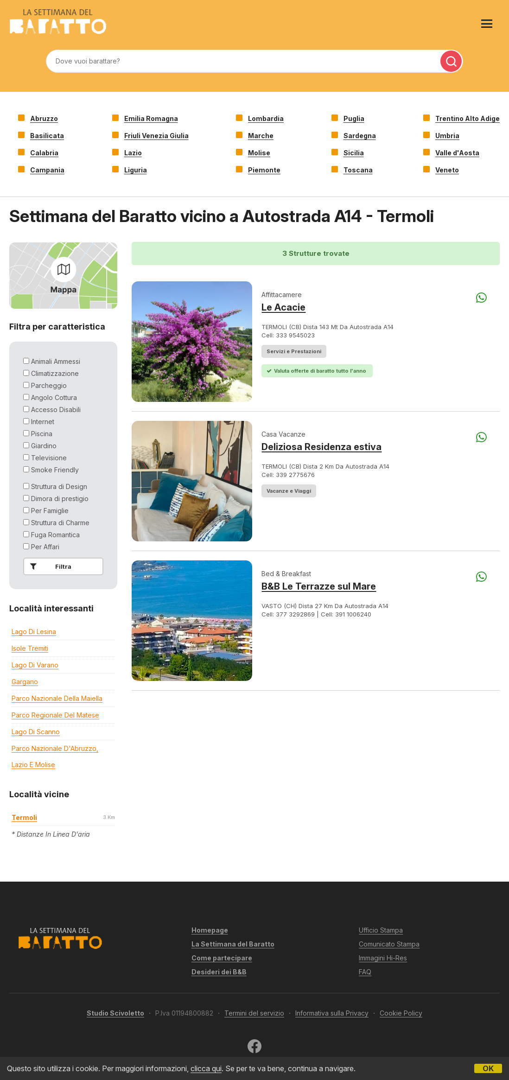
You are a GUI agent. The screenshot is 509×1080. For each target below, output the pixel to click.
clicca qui (206, 1068)
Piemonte (264, 170)
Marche (261, 136)
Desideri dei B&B (219, 972)
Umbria (447, 136)
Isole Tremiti (30, 648)
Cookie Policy (401, 1013)
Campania (47, 170)
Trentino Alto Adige (467, 118)
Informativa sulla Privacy (332, 1013)
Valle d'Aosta (457, 153)
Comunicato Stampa (389, 944)
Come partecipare (221, 958)
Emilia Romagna (151, 118)
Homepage (209, 930)
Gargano (25, 682)
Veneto (447, 170)
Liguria (135, 170)
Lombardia (266, 118)
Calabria (44, 153)
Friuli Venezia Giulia (156, 136)
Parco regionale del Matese (55, 715)
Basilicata (47, 136)
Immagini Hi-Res (383, 958)
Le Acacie (283, 307)
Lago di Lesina (34, 631)
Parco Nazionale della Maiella (57, 698)
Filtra (48, 566)
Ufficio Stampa (381, 930)
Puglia (354, 118)
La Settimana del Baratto (232, 944)
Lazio (133, 153)
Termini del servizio (254, 1013)
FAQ (365, 972)
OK (488, 1068)
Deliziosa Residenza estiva (321, 446)
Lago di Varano (35, 665)
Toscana (358, 170)
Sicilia (354, 153)
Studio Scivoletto (115, 1013)
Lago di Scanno (36, 732)
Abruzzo (44, 118)
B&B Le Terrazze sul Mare (318, 586)
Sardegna (360, 136)
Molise (259, 153)
